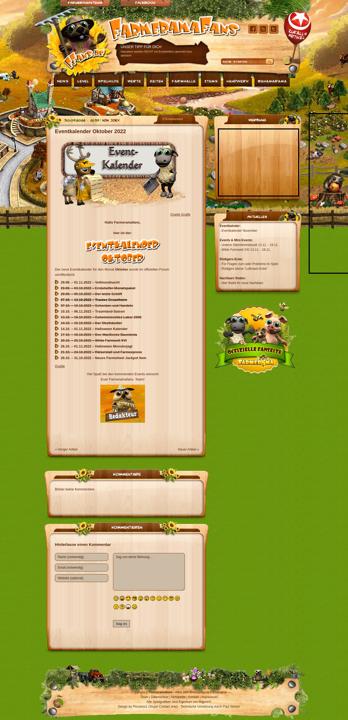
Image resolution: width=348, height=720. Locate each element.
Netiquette (178, 697)
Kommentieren (126, 527)
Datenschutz (160, 697)
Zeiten (156, 80)
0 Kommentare (173, 119)
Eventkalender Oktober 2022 (90, 131)
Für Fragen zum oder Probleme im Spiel (250, 264)
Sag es (121, 624)
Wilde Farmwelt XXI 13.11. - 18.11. (246, 250)
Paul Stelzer (231, 706)
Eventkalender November (239, 231)
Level (83, 80)
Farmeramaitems (85, 2)
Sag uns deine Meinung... (149, 572)
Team (144, 697)
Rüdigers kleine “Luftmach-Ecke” (244, 269)
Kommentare (127, 474)
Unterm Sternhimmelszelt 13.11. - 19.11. (250, 245)
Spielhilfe (108, 80)
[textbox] (122, 320)
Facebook (145, 2)
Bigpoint (204, 702)
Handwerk (238, 80)
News (63, 80)
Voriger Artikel (67, 449)
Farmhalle (184, 80)
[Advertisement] (174, 100)
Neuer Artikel (187, 449)
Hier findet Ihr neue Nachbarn (242, 283)
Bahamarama (272, 80)
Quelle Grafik (180, 214)
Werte (134, 80)
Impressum (209, 697)
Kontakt (193, 697)
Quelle (60, 366)
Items (211, 80)
